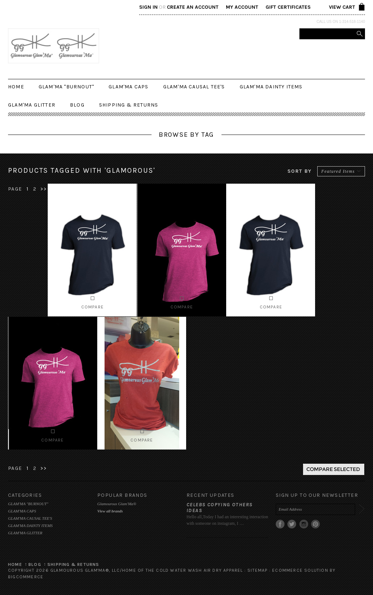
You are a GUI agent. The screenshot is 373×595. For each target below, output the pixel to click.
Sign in (148, 7)
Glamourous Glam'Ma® (116, 504)
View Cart (342, 7)
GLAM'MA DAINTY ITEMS (271, 87)
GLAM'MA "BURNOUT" (66, 87)
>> (43, 189)
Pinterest (315, 524)
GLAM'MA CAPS (128, 87)
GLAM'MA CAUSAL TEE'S (194, 87)
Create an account (193, 7)
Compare (92, 307)
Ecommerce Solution (300, 570)
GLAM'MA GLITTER (31, 105)
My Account (242, 7)
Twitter (292, 524)
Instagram (304, 524)
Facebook (280, 524)
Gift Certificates (288, 7)
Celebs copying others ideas (219, 508)
